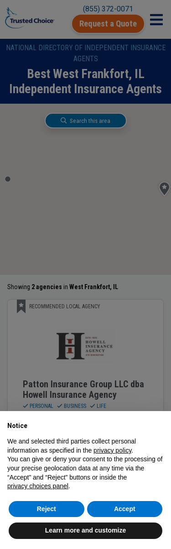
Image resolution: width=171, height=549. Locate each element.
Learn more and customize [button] (85, 530)
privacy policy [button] (112, 450)
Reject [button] (46, 508)
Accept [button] (124, 508)
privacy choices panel (37, 486)
